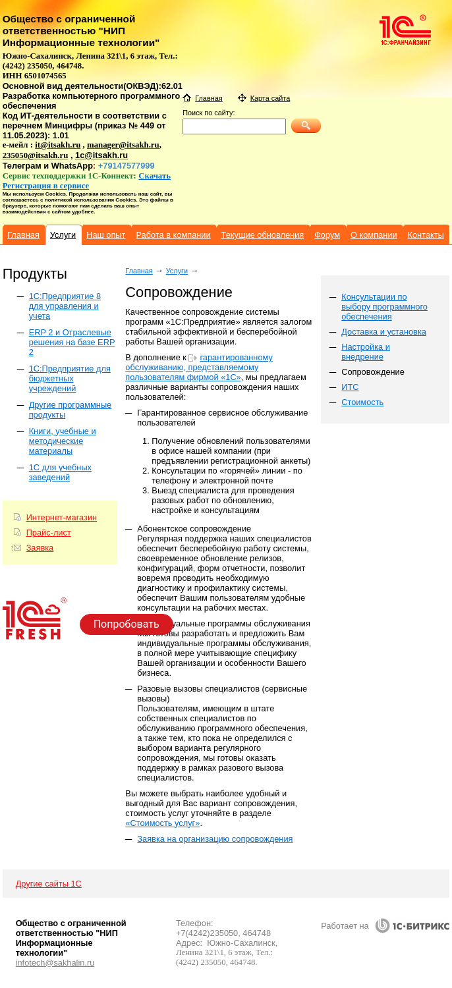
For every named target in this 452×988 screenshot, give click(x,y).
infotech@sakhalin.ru (55, 963)
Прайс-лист (48, 532)
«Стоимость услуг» (162, 823)
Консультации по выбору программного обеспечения (384, 306)
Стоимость (362, 402)
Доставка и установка (383, 332)
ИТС (349, 387)
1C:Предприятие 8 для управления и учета (65, 306)
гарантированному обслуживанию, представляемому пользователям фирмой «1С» (199, 367)
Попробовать (126, 624)
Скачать (154, 175)
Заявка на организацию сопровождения (215, 839)
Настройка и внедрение (365, 352)
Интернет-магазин (61, 517)
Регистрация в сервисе (46, 185)
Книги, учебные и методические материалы (62, 441)
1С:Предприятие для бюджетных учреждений (70, 378)
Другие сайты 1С (49, 884)
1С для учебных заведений (60, 472)
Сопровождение (373, 372)
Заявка (40, 548)
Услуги (177, 271)
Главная (138, 271)
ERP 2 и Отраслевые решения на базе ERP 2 (72, 342)
